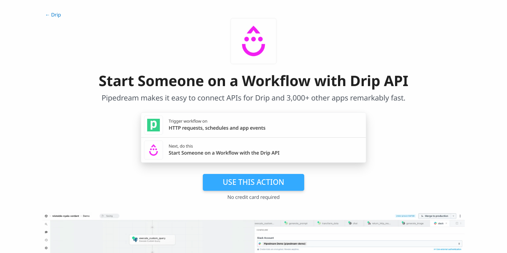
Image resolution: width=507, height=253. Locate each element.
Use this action (253, 182)
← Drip (53, 15)
